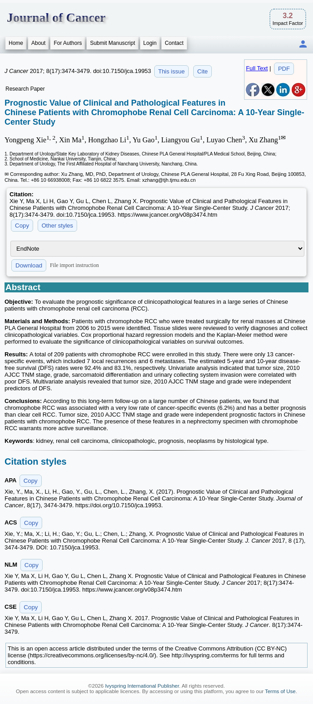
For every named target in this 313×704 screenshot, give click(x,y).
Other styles (57, 225)
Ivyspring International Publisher (142, 686)
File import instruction (74, 265)
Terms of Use (280, 691)
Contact (174, 43)
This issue (171, 71)
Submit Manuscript (112, 43)
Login (149, 43)
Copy (22, 225)
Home (16, 43)
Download (28, 265)
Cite (202, 71)
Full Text (257, 68)
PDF (284, 68)
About (38, 43)
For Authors (68, 43)
